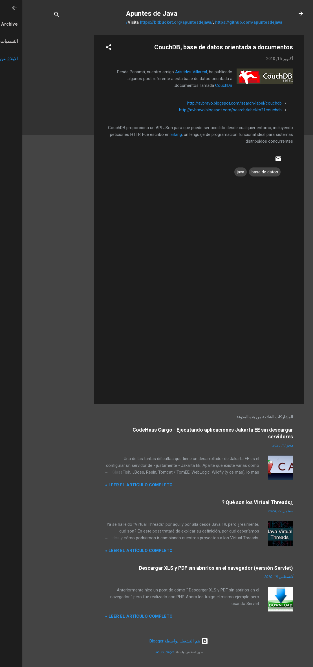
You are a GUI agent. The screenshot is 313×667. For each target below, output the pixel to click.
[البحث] (34, 15)
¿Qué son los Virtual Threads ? (235, 502)
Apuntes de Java (129, 13)
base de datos (242, 172)
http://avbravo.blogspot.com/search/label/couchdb (212, 103)
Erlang (154, 134)
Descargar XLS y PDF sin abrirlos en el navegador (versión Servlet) (194, 568)
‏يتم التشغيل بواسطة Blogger (156, 641)
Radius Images (142, 652)
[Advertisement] (49, 119)
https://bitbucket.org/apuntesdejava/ (154, 22)
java (218, 172)
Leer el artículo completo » (116, 484)
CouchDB (201, 85)
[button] (86, 48)
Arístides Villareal (169, 71)
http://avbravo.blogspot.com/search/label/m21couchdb (208, 109)
